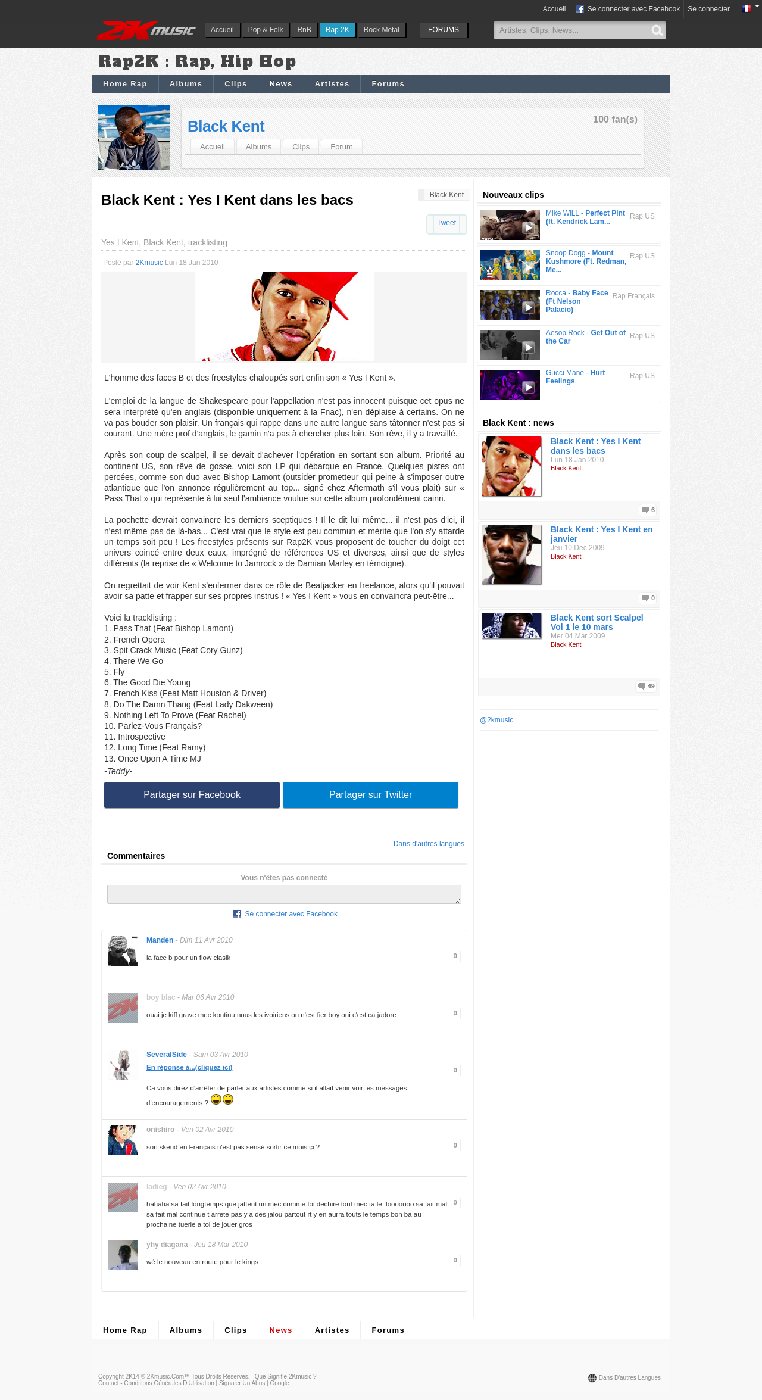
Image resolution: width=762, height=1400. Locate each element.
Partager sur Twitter (370, 795)
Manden (159, 944)
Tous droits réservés (220, 1380)
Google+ (281, 1386)
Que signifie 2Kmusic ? (286, 1380)
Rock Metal (381, 30)
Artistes (332, 83)
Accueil (222, 30)
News (280, 83)
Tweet (446, 223)
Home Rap (125, 83)
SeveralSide (166, 1058)
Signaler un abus (242, 1386)
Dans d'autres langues (429, 844)
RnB (304, 30)
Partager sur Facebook (192, 795)
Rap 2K (337, 30)
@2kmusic (496, 720)
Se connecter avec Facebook (627, 9)
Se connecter (709, 9)
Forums (387, 83)
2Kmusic (149, 262)
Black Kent (226, 126)
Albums (186, 83)
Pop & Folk (265, 30)
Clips (235, 83)
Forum (341, 146)
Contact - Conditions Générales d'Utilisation (156, 1386)
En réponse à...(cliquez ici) (189, 1070)
